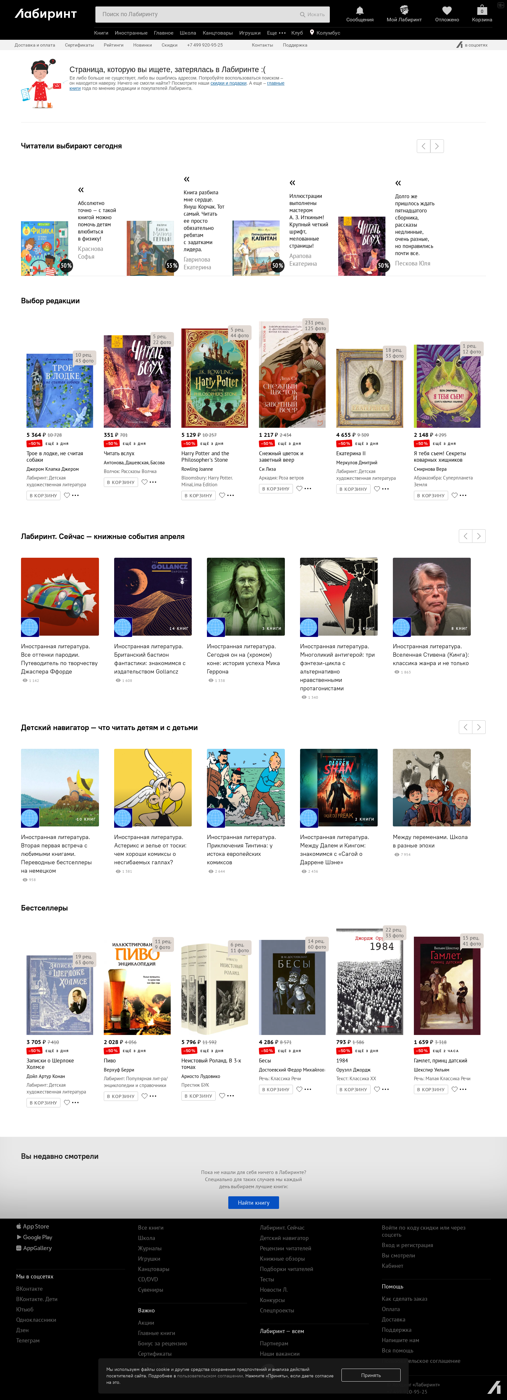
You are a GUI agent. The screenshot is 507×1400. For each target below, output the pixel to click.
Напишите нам (400, 1340)
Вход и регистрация (407, 1245)
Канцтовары (218, 33)
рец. (83, 355)
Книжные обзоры (282, 1258)
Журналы (150, 1248)
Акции (146, 1322)
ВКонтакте (29, 1288)
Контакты (262, 45)
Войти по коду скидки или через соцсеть (424, 1231)
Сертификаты (79, 45)
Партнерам (274, 1343)
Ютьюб (25, 1309)
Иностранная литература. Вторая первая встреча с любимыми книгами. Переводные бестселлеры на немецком (56, 854)
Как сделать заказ (404, 1298)
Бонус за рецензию (162, 1343)
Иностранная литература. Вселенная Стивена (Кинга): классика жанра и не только (431, 655)
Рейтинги (114, 45)
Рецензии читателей (285, 1248)
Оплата (391, 1309)
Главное (163, 33)
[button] (423, 146)
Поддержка (295, 45)
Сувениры (150, 1289)
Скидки (170, 45)
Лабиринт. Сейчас (282, 1227)
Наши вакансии (280, 1353)
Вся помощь (397, 1350)
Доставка (393, 1319)
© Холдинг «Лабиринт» (413, 1384)
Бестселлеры (44, 907)
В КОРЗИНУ (44, 496)
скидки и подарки (228, 83)
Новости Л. (274, 1289)
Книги (101, 33)
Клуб (297, 33)
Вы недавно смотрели (60, 1156)
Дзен (22, 1330)
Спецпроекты (277, 1310)
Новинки (142, 45)
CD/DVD (148, 1279)
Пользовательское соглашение (421, 1360)
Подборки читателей (286, 1269)
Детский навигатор (284, 1238)
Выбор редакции (50, 300)
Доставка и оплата (35, 45)
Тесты (267, 1279)
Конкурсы (272, 1300)
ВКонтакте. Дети (37, 1299)
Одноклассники (36, 1319)
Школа (188, 33)
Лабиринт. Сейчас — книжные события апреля (103, 536)
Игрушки (250, 33)
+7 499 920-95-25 (205, 45)
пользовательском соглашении (210, 1376)
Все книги (151, 1227)
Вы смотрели (398, 1255)
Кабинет (392, 1265)
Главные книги (156, 1333)
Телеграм (28, 1340)
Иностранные (131, 33)
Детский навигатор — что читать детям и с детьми (109, 727)
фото (84, 360)
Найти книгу (253, 1202)
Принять (371, 1375)
